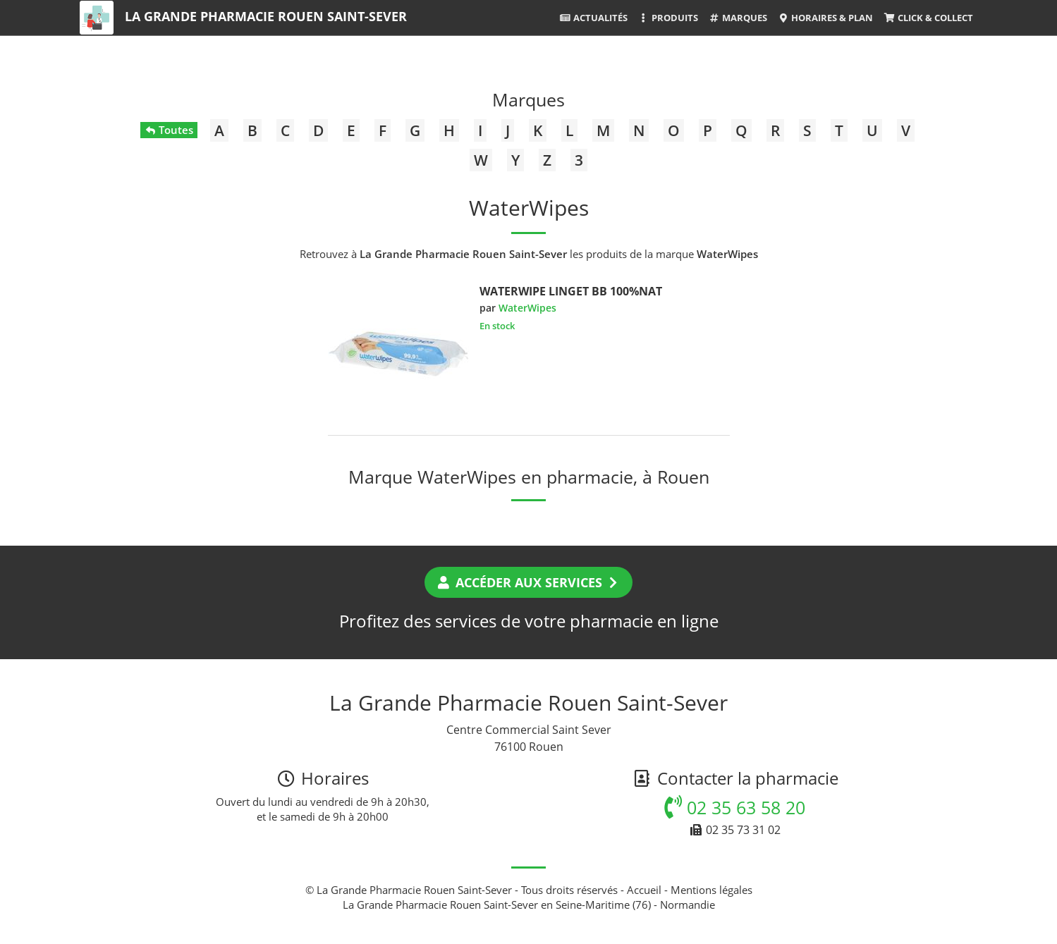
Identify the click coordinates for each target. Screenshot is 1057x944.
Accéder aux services (528, 582)
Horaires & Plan (825, 17)
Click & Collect (928, 17)
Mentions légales (711, 890)
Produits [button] (668, 17)
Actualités (593, 17)
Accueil (644, 890)
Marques (738, 17)
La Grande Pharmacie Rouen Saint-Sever (266, 16)
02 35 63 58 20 (734, 807)
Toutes (169, 130)
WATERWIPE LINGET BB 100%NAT (570, 291)
